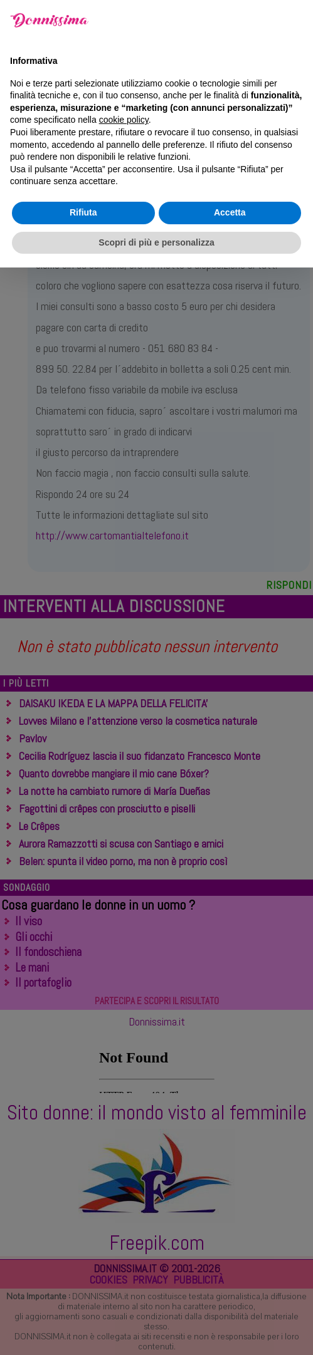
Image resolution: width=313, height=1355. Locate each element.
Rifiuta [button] (83, 1300)
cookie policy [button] (124, 1207)
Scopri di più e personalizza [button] (156, 1329)
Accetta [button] (230, 1300)
